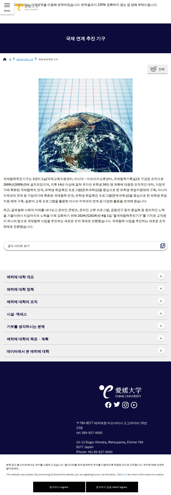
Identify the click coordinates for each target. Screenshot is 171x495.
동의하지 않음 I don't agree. (112, 487)
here (124, 474)
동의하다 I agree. (59, 487)
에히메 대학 (24, 59)
